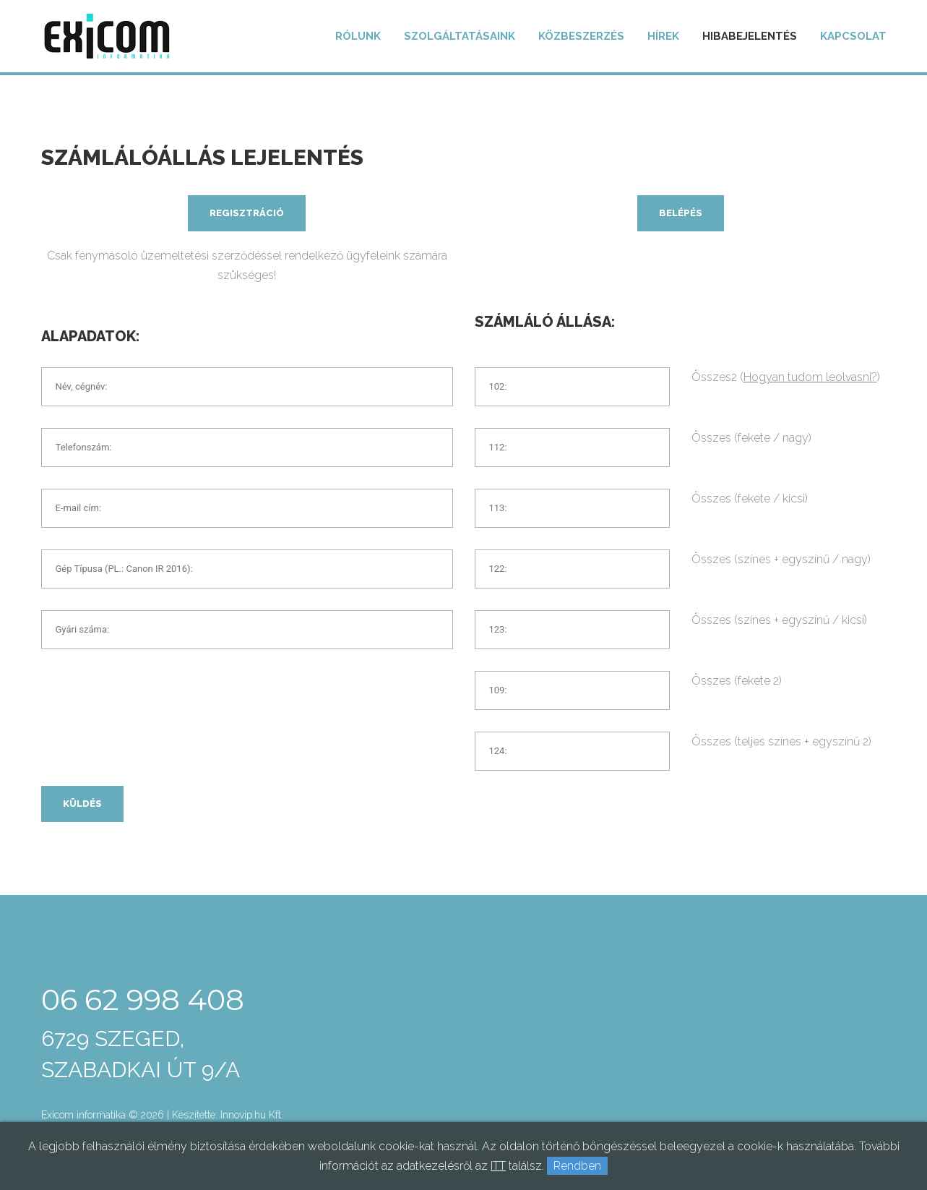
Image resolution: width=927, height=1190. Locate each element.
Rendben (577, 1166)
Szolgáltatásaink (459, 36)
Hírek (663, 36)
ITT (498, 1166)
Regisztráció (247, 212)
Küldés (82, 804)
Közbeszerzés (581, 36)
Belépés (680, 212)
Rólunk (358, 36)
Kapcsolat (853, 36)
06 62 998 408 (142, 999)
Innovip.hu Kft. (251, 1115)
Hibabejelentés (749, 36)
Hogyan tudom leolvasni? (810, 377)
